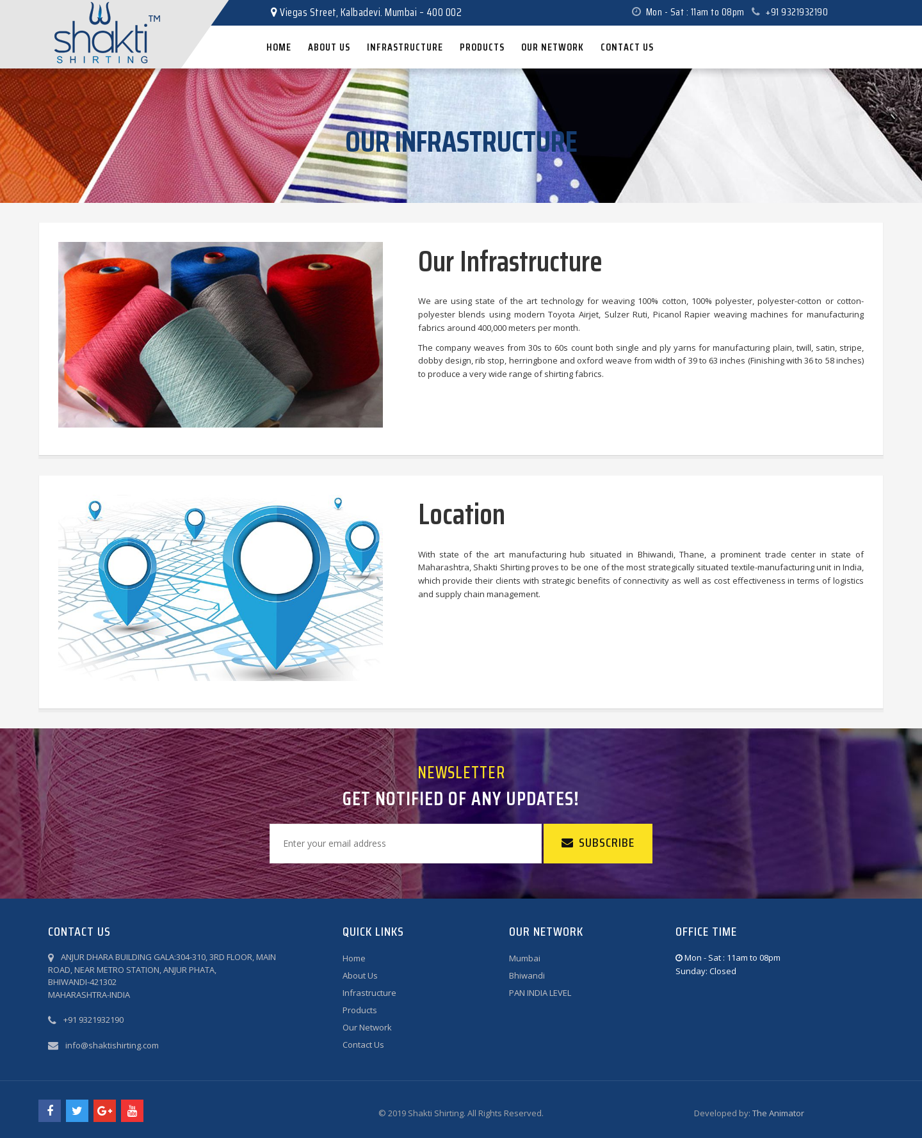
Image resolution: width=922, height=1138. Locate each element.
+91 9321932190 (790, 12)
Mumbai (524, 958)
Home (354, 958)
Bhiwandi (527, 975)
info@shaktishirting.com (112, 1045)
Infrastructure (369, 992)
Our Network (367, 1027)
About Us (360, 975)
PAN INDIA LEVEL (540, 992)
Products (360, 1010)
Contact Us (363, 1044)
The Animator (778, 1113)
